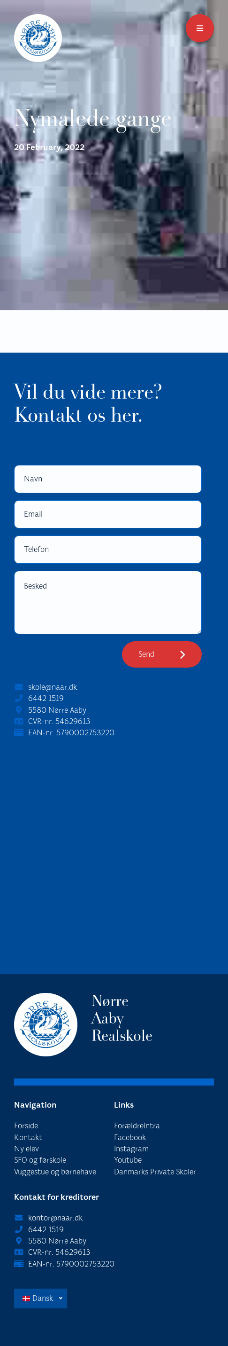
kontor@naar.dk (55, 1217)
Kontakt (28, 1137)
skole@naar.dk (52, 687)
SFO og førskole (40, 1160)
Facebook (130, 1137)
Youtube (128, 1160)
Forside (26, 1125)
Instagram (131, 1148)
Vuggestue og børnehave (55, 1171)
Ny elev (26, 1148)
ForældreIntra (137, 1125)
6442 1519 (46, 698)
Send (146, 654)
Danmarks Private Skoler (155, 1171)
